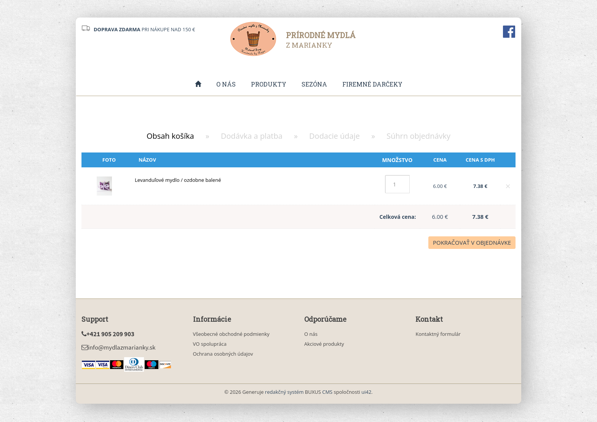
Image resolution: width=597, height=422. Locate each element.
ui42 (366, 392)
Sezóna (314, 84)
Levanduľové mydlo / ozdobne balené (178, 180)
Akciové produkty (324, 344)
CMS (327, 392)
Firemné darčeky (372, 84)
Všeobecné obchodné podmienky (231, 334)
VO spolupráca (210, 344)
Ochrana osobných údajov (223, 354)
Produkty (268, 84)
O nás (226, 84)
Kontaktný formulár (437, 334)
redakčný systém (284, 392)
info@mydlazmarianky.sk (118, 348)
